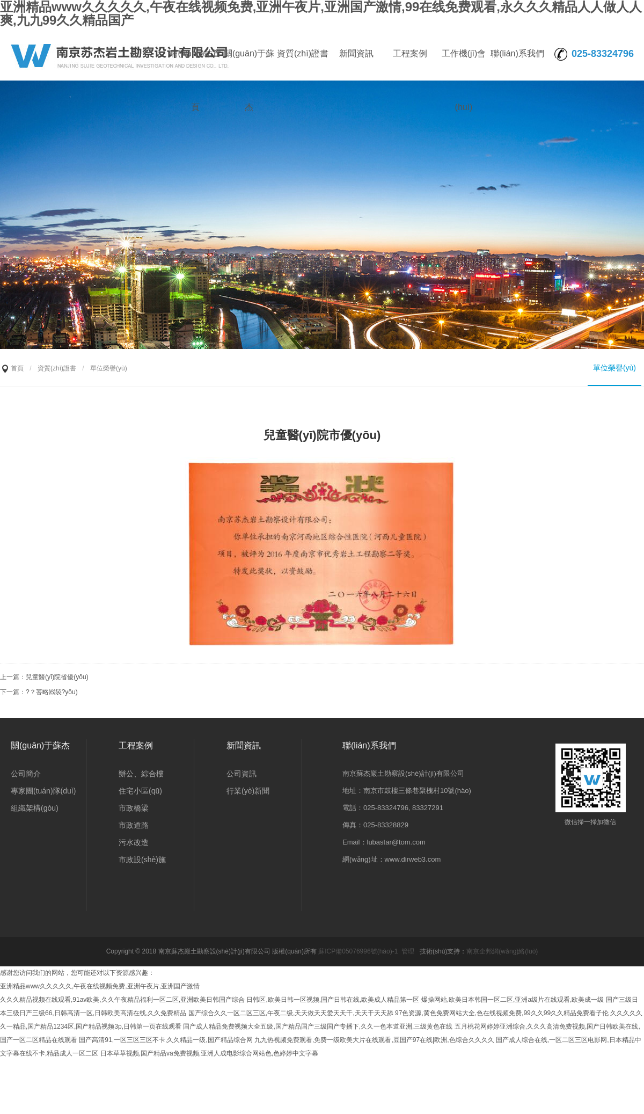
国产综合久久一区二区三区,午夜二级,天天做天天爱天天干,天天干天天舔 (290, 1013)
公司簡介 (26, 773)
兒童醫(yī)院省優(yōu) (57, 677)
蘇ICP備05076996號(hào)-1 (358, 951)
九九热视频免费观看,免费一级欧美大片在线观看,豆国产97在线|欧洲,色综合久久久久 (374, 1040)
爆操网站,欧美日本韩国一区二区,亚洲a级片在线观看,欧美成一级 (512, 999)
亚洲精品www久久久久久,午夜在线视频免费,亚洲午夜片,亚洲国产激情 (100, 986)
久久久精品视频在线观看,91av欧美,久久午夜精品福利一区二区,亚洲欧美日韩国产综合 (122, 999)
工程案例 (410, 53)
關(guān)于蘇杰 (249, 65)
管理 (407, 951)
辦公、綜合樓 (141, 773)
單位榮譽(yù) (614, 367)
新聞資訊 (356, 53)
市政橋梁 (134, 808)
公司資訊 (241, 773)
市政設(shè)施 (142, 859)
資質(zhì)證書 (302, 53)
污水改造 (134, 842)
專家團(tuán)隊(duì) (43, 791)
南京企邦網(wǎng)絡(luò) (502, 951)
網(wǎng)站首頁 (195, 65)
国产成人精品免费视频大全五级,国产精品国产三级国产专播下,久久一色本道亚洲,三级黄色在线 (317, 1026)
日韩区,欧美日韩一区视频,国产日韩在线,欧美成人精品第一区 (332, 999)
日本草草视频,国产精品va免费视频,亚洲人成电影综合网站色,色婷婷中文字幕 (209, 1053)
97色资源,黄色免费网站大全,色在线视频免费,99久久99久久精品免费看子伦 (502, 1013)
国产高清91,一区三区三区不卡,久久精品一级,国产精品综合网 (165, 1040)
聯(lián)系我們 (517, 53)
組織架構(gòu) (34, 808)
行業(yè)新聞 (247, 791)
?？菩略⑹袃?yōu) (52, 692)
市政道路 (134, 825)
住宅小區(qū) (140, 791)
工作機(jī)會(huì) (464, 65)
